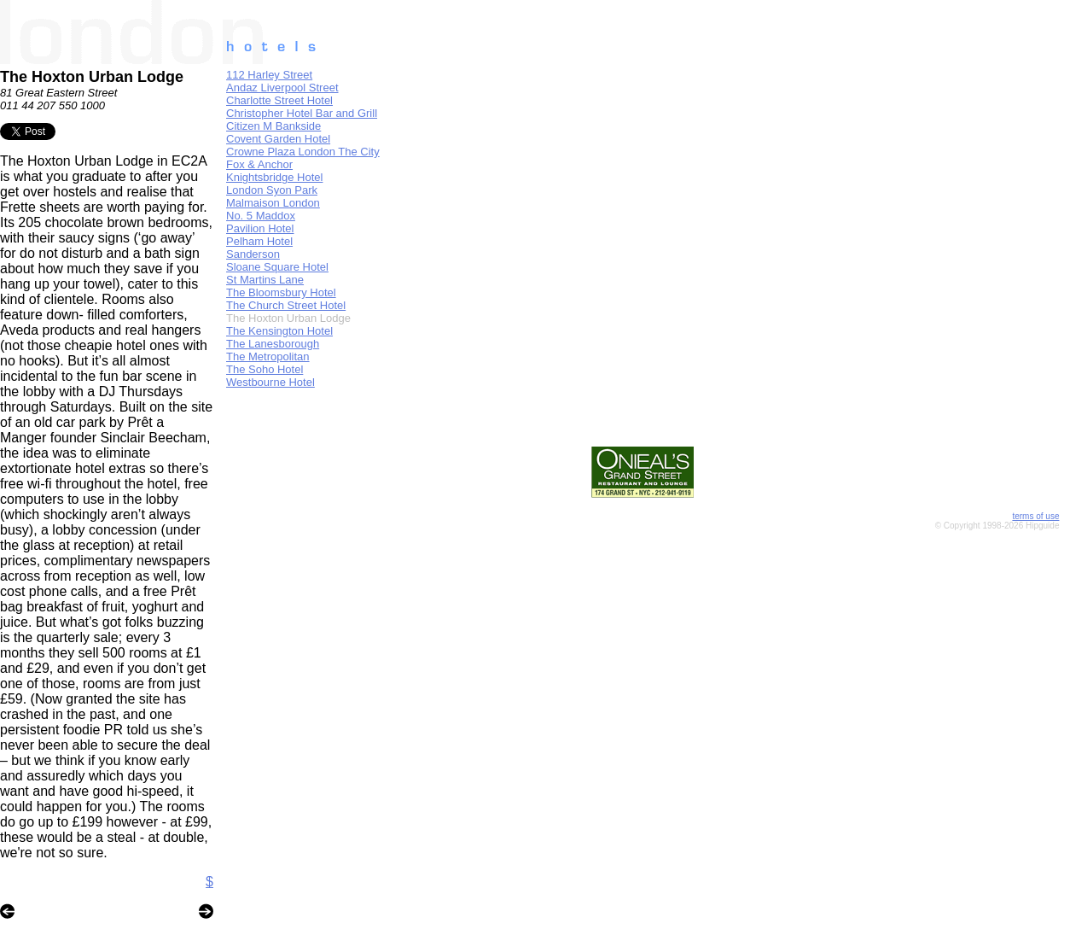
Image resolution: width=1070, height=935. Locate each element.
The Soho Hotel (264, 369)
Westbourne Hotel (270, 382)
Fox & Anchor (259, 164)
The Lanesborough (272, 343)
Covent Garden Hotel (278, 138)
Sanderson (253, 254)
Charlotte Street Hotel (279, 100)
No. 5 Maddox (260, 215)
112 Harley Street (269, 74)
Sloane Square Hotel (277, 266)
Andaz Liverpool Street (282, 87)
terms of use (1035, 516)
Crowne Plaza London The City (303, 151)
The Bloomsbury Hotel (281, 292)
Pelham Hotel (259, 241)
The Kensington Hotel (279, 330)
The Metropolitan (268, 356)
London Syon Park (271, 190)
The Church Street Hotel (286, 305)
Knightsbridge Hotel (274, 177)
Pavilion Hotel (260, 228)
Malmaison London (273, 202)
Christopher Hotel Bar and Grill (301, 113)
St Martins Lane (265, 279)
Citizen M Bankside (273, 126)
